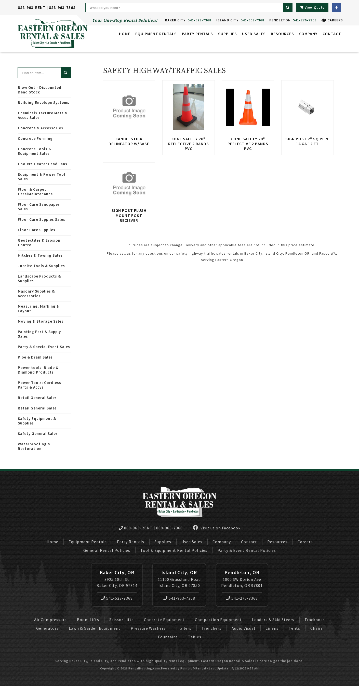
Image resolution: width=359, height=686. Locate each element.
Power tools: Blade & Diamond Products (38, 370)
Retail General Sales (37, 397)
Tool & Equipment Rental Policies (173, 550)
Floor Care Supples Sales (41, 219)
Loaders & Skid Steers (273, 619)
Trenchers (211, 628)
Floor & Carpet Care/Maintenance (35, 191)
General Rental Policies (106, 550)
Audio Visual (243, 628)
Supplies (227, 34)
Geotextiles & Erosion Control (39, 242)
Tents (294, 628)
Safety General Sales (38, 433)
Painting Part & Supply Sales (39, 334)
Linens (271, 628)
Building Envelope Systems (43, 102)
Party (197, 34)
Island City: (238, 20)
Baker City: (186, 20)
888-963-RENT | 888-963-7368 (46, 7)
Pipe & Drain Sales (35, 357)
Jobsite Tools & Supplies (41, 265)
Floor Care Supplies (36, 229)
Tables (194, 636)
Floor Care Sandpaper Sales (39, 206)
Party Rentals (130, 541)
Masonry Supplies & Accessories (36, 293)
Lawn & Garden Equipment (95, 628)
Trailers (183, 628)
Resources (282, 34)
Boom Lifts (88, 619)
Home (124, 34)
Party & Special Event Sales (44, 346)
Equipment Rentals (88, 541)
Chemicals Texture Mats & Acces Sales (43, 115)
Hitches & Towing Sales (40, 255)
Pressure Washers (148, 628)
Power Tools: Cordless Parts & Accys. (39, 385)
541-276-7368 (242, 598)
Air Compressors (50, 619)
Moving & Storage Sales (40, 321)
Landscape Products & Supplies (39, 278)
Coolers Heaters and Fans (42, 163)
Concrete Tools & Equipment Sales (34, 151)
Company (308, 34)
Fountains (168, 636)
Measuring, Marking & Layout (38, 308)
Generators (47, 628)
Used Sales (254, 34)
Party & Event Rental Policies (247, 550)
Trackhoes (314, 619)
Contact (332, 34)
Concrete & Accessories (40, 128)
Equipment (156, 34)
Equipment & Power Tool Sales (41, 176)
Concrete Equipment (164, 619)
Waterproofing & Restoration (34, 446)
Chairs (316, 628)
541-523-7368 (117, 598)
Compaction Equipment (218, 619)
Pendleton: (291, 20)
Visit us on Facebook (217, 527)
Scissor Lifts (121, 619)
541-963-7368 (179, 598)
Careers (330, 20)
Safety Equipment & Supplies (37, 421)
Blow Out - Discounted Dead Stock (39, 89)
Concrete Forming (35, 138)
